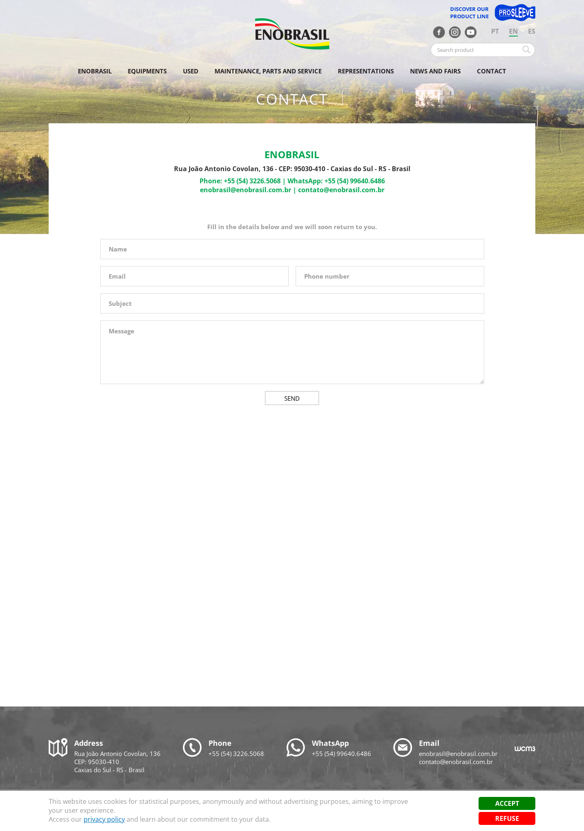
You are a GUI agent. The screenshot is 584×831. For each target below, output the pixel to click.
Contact (491, 71)
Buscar (526, 49)
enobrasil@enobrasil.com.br (245, 189)
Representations (366, 71)
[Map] (292, 555)
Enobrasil (95, 71)
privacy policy (104, 819)
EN (513, 31)
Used (190, 71)
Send (292, 398)
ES (531, 31)
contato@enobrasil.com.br (341, 189)
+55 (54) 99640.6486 (354, 180)
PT (495, 31)
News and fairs (435, 71)
